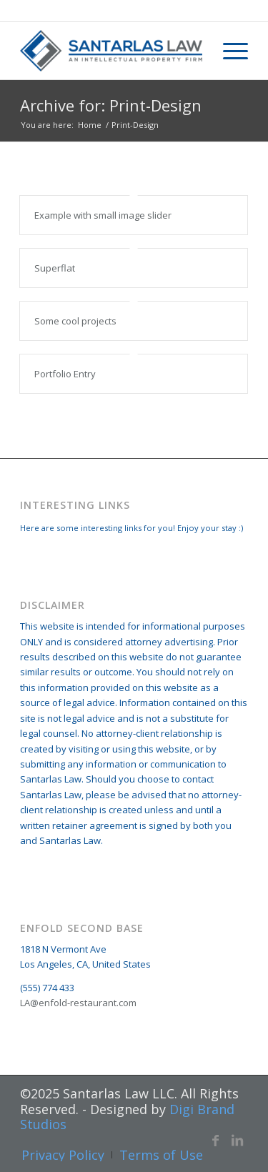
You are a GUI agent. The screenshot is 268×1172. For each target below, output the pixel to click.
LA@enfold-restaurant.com (78, 1002)
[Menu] (228, 50)
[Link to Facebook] (216, 1140)
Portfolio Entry (65, 373)
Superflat (54, 268)
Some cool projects (75, 320)
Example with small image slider (103, 215)
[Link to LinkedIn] (237, 1140)
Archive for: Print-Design (111, 105)
